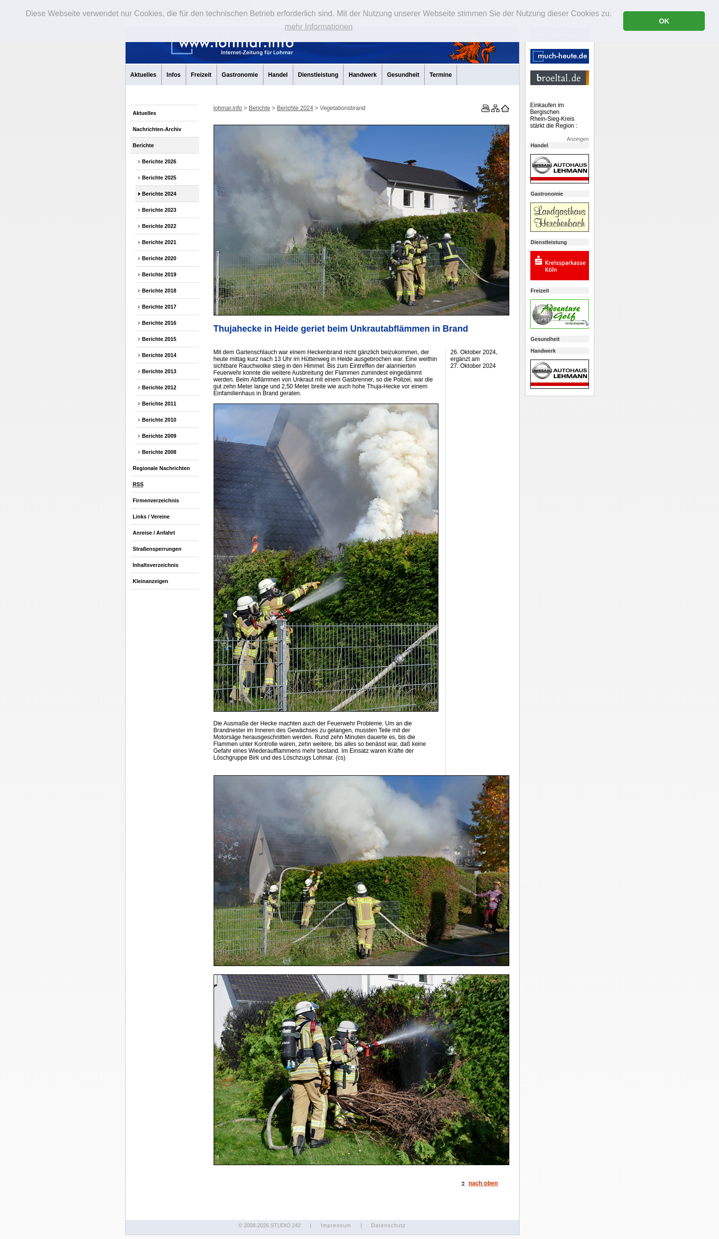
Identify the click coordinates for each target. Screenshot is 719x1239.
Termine (441, 74)
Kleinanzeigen (151, 581)
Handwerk (362, 74)
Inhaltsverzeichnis (156, 565)
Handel (278, 74)
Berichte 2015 (159, 339)
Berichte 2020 (159, 258)
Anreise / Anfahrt (154, 533)
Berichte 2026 (159, 161)
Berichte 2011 (159, 403)
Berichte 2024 (159, 194)
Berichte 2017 (159, 307)
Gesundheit (403, 74)
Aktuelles (143, 74)
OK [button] (664, 21)
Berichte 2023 (159, 210)
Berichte (143, 145)
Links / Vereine (151, 516)
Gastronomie (240, 74)
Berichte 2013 (159, 371)
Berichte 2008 (159, 452)
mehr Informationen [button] (319, 27)
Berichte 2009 (159, 436)
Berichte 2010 (159, 420)
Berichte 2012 (159, 387)
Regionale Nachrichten (161, 468)
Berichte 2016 (159, 323)
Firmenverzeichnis (156, 500)
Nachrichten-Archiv (157, 129)
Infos (174, 74)
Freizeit (201, 74)
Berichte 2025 (159, 177)
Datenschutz (388, 1225)
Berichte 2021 (159, 242)
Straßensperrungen (157, 549)
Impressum (336, 1225)
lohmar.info (228, 108)
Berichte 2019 (159, 274)
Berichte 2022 (159, 226)
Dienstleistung (318, 74)
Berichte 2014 (159, 355)
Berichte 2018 (159, 290)
